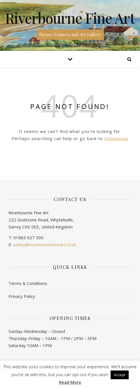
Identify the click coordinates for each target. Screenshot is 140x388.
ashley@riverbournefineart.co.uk (44, 244)
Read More (70, 382)
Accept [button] (119, 374)
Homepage (116, 138)
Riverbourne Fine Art (70, 18)
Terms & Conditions (27, 283)
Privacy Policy (21, 296)
